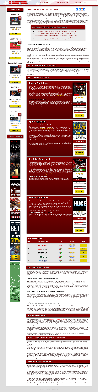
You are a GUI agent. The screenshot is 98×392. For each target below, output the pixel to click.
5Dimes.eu (80, 218)
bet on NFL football (59, 95)
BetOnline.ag (79, 180)
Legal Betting (44, 2)
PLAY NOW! (15, 34)
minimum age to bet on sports (46, 128)
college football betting (49, 174)
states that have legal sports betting (57, 319)
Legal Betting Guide (62, 2)
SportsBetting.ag (79, 141)
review (72, 246)
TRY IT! (83, 245)
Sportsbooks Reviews (80, 2)
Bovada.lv (80, 104)
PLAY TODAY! (79, 115)
